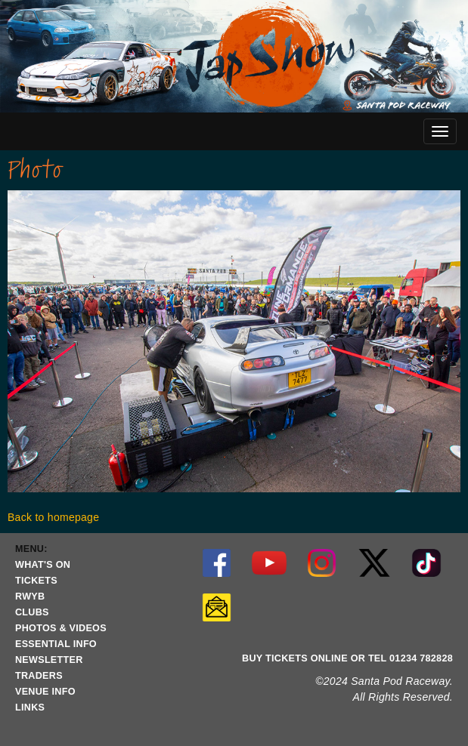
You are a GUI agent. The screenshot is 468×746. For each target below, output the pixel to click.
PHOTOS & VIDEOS (61, 628)
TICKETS (36, 580)
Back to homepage (53, 517)
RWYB (30, 596)
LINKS (30, 707)
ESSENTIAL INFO (56, 644)
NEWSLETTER (49, 660)
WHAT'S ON (42, 565)
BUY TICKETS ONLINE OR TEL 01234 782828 (347, 658)
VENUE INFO (45, 691)
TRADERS (39, 675)
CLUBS (32, 612)
